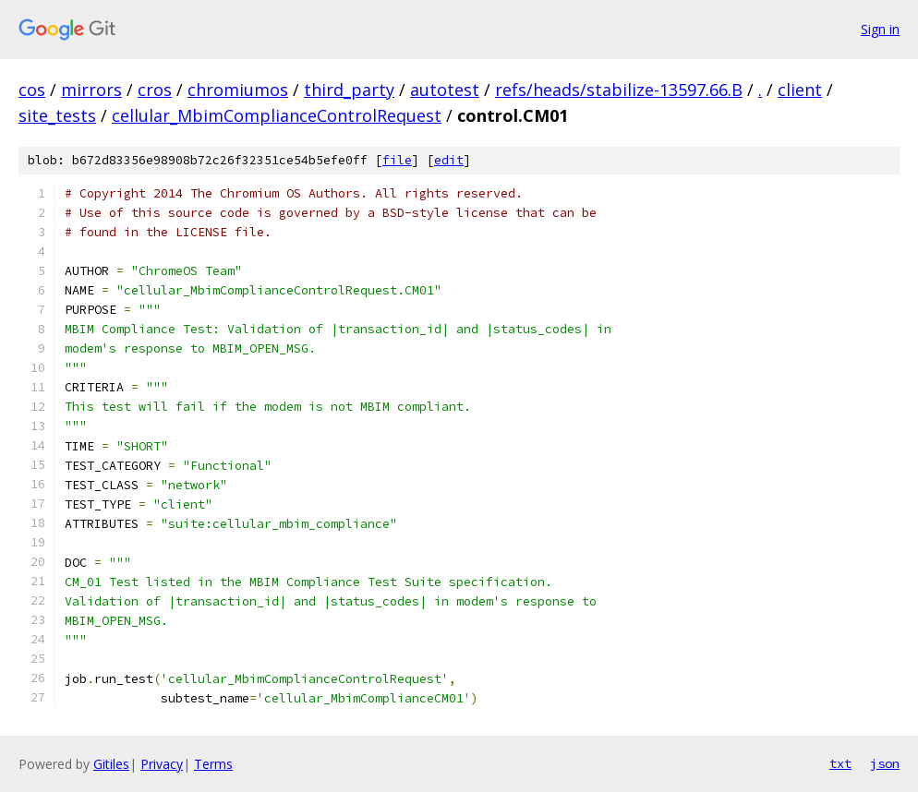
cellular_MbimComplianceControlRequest (276, 115)
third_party (349, 89)
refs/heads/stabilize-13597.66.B (619, 89)
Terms (213, 764)
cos (31, 89)
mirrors (91, 89)
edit (449, 160)
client (800, 89)
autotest (444, 89)
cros (155, 89)
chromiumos (237, 89)
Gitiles (111, 764)
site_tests (57, 115)
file (397, 160)
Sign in (880, 29)
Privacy (161, 764)
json (885, 763)
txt (840, 763)
